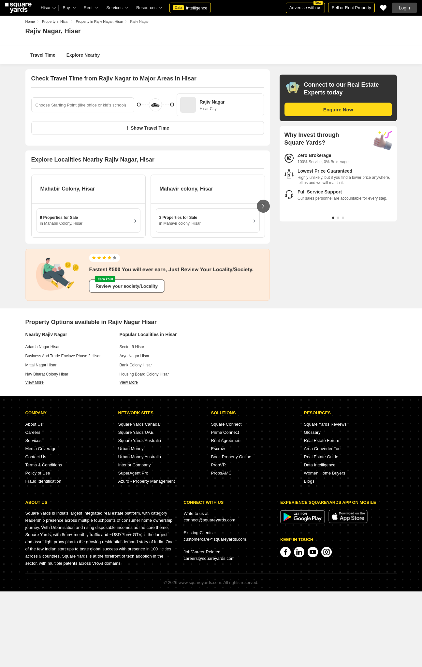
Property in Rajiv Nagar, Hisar (99, 21)
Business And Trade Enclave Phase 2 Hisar (63, 356)
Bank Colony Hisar (136, 365)
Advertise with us (306, 6)
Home (30, 21)
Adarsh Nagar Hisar (42, 347)
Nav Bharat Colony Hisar (46, 374)
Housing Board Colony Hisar (144, 374)
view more (34, 382)
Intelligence (190, 7)
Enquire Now (338, 109)
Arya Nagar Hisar (135, 356)
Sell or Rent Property (351, 7)
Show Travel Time (147, 128)
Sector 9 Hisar (132, 347)
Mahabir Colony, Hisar (67, 189)
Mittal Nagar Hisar (41, 365)
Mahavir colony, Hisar (186, 189)
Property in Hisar (55, 21)
